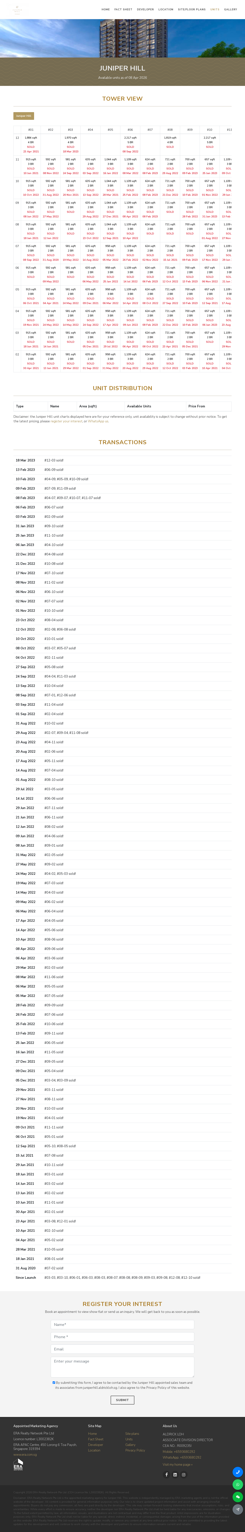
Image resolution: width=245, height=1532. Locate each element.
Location (94, 1450)
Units (129, 1439)
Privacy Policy (135, 1450)
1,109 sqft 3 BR (130, 166)
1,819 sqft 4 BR (170, 142)
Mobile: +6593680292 (179, 1452)
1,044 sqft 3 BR (110, 166)
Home (92, 1434)
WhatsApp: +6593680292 (182, 1457)
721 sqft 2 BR (170, 166)
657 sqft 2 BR (209, 166)
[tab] (23, 116)
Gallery (130, 1445)
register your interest (66, 421)
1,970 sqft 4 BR (70, 144)
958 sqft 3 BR (110, 253)
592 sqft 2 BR (51, 166)
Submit (122, 1400)
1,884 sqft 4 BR (31, 144)
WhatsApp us (98, 421)
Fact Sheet (95, 1439)
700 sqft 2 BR (190, 166)
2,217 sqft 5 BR (130, 144)
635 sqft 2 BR (90, 166)
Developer (95, 1445)
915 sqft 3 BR (30, 166)
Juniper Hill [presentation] (23, 116)
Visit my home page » (178, 1464)
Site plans (132, 1434)
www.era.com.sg (25, 1454)
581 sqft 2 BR (70, 166)
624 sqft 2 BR (150, 166)
